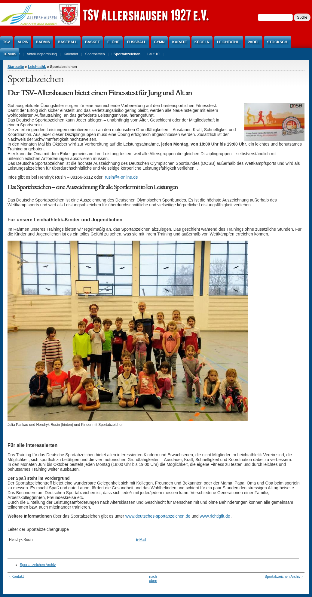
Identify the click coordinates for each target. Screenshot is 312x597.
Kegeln (202, 42)
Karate (179, 42)
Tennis (9, 54)
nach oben (153, 578)
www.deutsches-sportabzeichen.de (157, 516)
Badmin (43, 42)
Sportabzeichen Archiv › (284, 576)
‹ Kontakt (16, 576)
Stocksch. (277, 42)
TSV (6, 42)
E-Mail (141, 539)
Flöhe (113, 42)
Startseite (16, 67)
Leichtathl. (228, 42)
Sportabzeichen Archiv (38, 565)
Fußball (136, 42)
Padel (254, 42)
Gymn (159, 42)
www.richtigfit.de (215, 516)
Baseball (67, 42)
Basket (92, 42)
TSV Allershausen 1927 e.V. (146, 15)
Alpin (22, 42)
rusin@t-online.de (121, 177)
